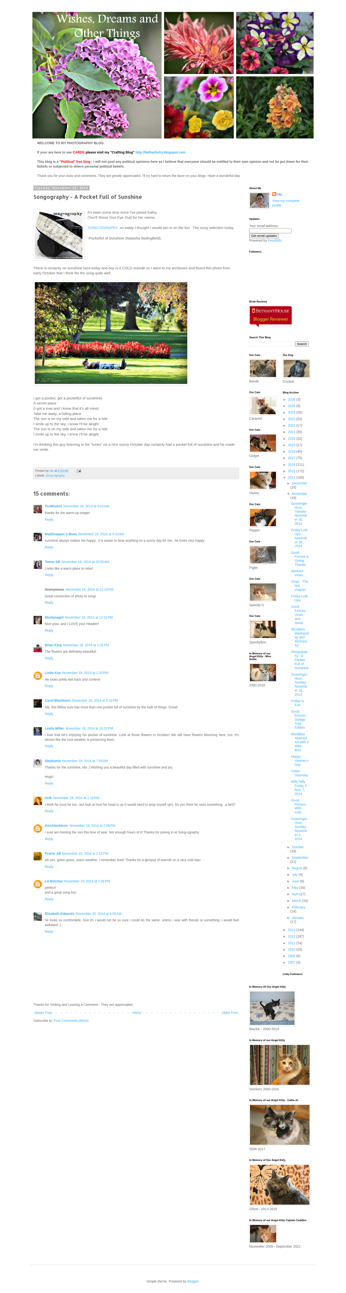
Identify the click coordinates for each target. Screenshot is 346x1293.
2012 (292, 936)
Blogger (192, 1281)
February (298, 907)
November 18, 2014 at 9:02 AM (86, 506)
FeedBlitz (275, 240)
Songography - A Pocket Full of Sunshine (299, 660)
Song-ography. (55, 475)
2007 (292, 962)
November (299, 494)
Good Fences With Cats (298, 806)
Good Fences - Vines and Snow (299, 615)
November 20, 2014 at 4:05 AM (99, 914)
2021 (292, 432)
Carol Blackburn (58, 700)
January (298, 918)
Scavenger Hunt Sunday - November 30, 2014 (299, 513)
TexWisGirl (53, 506)
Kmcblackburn (56, 825)
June (296, 881)
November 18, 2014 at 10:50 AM (85, 562)
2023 (292, 419)
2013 (292, 930)
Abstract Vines (297, 573)
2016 (292, 464)
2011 (292, 943)
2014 (292, 477)
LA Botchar (54, 881)
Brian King (53, 645)
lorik (48, 798)
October (298, 847)
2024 (292, 412)
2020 (292, 438)
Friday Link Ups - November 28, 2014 (299, 538)
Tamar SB (52, 562)
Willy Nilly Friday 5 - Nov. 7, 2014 (300, 787)
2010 (292, 949)
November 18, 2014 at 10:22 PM (89, 728)
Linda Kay (53, 673)
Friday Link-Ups (299, 598)
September (300, 857)
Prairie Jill (53, 853)
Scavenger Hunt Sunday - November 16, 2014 (299, 684)
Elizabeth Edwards (59, 914)
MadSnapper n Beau (61, 534)
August (297, 868)
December (299, 483)
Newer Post (43, 1013)
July (295, 874)
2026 (292, 399)
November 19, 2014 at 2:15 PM (85, 853)
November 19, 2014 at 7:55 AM (85, 761)
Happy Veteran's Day (299, 761)
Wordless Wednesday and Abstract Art (300, 637)
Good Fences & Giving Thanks (300, 559)
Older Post (230, 1013)
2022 (292, 425)
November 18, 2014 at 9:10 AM (101, 534)
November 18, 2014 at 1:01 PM (86, 645)
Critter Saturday (299, 773)
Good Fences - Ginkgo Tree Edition (299, 719)
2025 (292, 406)
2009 (292, 956)
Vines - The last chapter (299, 586)
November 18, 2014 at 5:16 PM (95, 700)
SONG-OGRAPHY (102, 228)
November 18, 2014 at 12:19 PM (89, 589)
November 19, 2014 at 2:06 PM (92, 825)
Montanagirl (54, 617)
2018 (292, 451)
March (297, 901)
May (295, 888)
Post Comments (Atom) (71, 1021)
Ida (279, 194)
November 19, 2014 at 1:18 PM (76, 798)
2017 (292, 458)
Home (136, 1013)
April (296, 894)
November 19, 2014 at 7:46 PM (87, 881)
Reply (49, 519)
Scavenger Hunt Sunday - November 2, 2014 (299, 829)
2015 (292, 471)
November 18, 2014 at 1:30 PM (85, 673)
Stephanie (53, 761)
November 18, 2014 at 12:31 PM (89, 617)
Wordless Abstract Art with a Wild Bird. (299, 742)
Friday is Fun (297, 703)
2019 (292, 445)
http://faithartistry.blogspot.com (160, 152)
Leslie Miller (54, 728)
